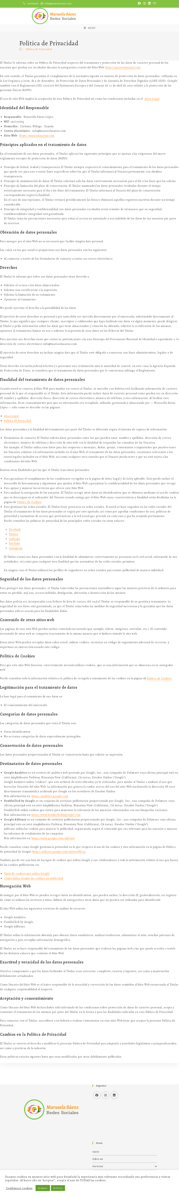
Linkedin (14, 560)
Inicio (95, 1151)
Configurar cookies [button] (19, 1188)
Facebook (15, 551)
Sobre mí (97, 1159)
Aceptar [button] (42, 1188)
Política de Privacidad (39, 70)
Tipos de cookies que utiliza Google (27, 895)
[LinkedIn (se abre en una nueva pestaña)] (149, 4)
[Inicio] (20, 70)
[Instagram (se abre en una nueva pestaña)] (144, 4)
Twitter (13, 555)
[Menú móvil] (89, 47)
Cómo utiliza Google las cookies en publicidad (33, 899)
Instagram (16, 569)
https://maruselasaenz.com (122, 89)
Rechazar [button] (58, 1188)
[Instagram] (105, 1095)
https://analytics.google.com (50, 817)
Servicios (124, 1166)
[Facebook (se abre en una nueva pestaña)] (139, 4)
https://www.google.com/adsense (53, 859)
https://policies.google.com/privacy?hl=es (59, 873)
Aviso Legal (152, 120)
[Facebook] (97, 1095)
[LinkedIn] (114, 1095)
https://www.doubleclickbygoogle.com (56, 836)
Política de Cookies (29, 523)
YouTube (14, 565)
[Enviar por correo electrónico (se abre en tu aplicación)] (154, 4)
